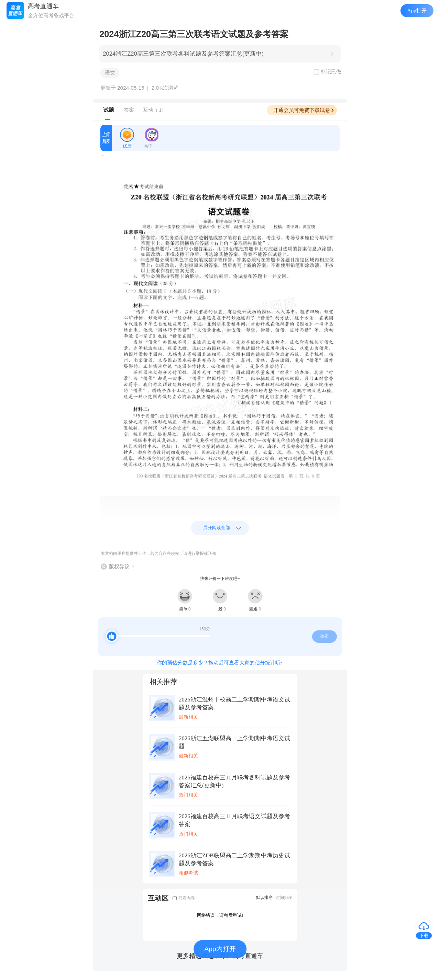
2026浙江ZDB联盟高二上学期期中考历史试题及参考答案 (234, 859)
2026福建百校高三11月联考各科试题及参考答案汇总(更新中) (234, 781)
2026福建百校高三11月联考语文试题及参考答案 (234, 820)
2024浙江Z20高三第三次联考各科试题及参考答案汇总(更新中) (183, 53)
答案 (129, 110)
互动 (154, 110)
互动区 (158, 898)
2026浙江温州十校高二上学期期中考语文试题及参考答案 (234, 703)
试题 (108, 110)
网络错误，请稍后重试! (220, 915)
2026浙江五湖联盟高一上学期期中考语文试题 (234, 742)
